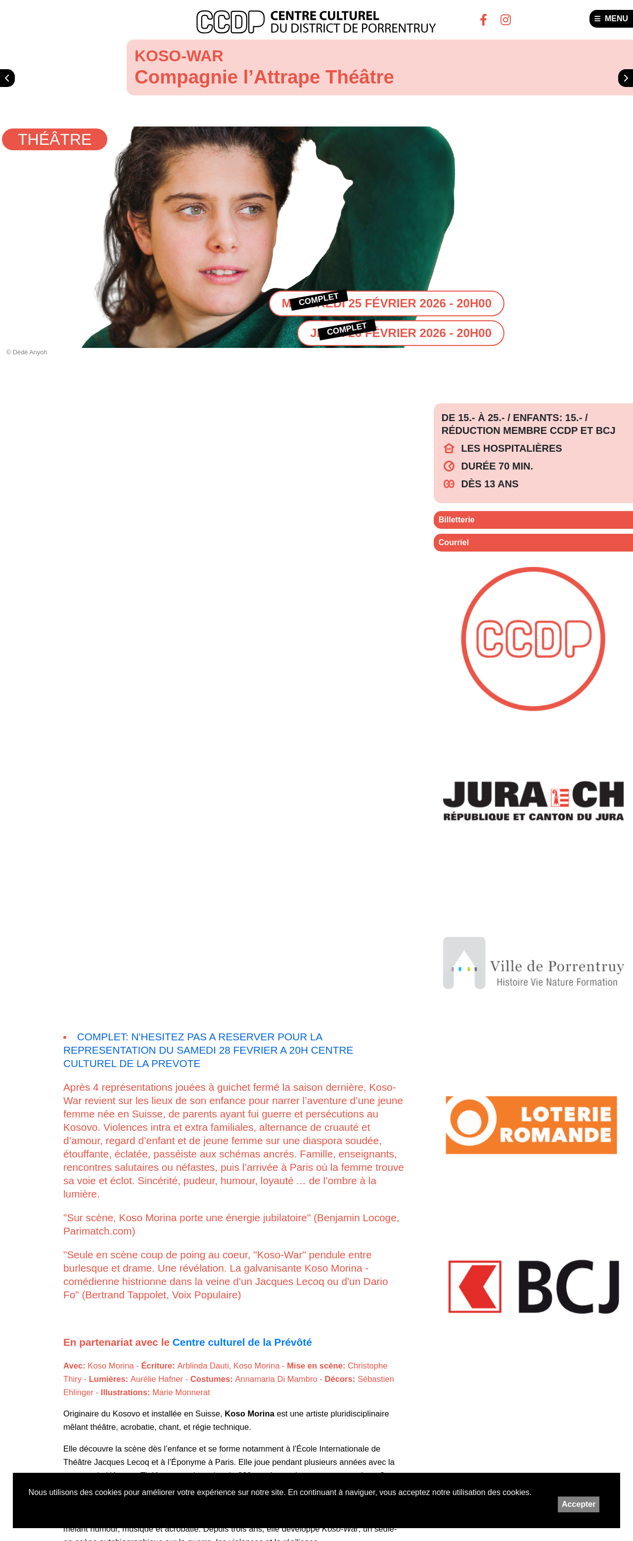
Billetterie (457, 519)
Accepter (578, 1504)
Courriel (454, 542)
